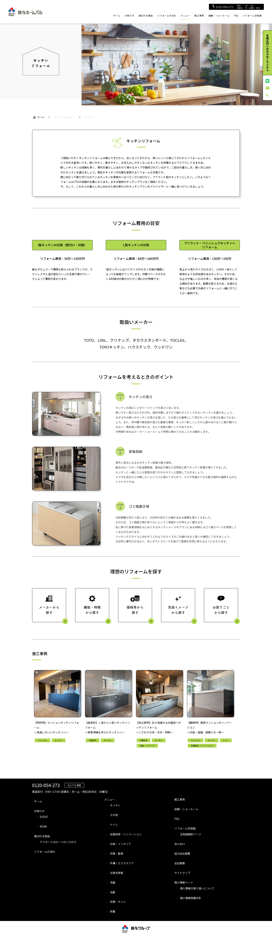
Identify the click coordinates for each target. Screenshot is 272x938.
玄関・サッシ (118, 902)
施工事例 (199, 15)
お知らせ (129, 15)
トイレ (114, 824)
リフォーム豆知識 (252, 15)
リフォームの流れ (166, 15)
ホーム (117, 15)
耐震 (112, 911)
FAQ (236, 15)
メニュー (185, 15)
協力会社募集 (182, 853)
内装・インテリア (120, 844)
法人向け (179, 844)
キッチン (115, 805)
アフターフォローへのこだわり (58, 842)
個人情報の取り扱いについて (197, 888)
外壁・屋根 (116, 853)
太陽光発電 (116, 873)
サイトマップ (182, 873)
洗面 (112, 882)
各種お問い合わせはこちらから (267, 52)
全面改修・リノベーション (126, 834)
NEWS (43, 826)
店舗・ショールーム (219, 15)
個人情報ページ (183, 882)
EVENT (44, 817)
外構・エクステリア (122, 863)
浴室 (112, 892)
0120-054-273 (223, 7)
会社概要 (179, 863)
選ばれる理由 (146, 15)
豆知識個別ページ (190, 834)
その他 (114, 815)
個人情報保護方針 (190, 898)
